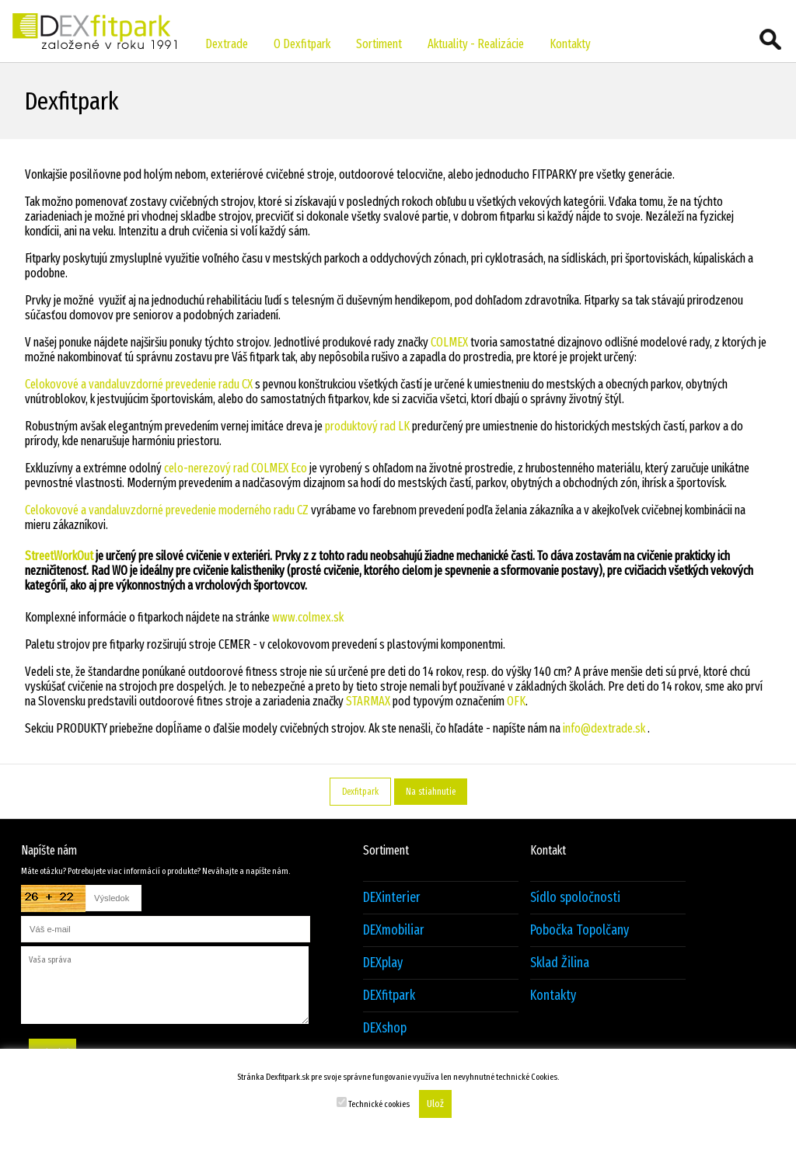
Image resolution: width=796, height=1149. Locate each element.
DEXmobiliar (393, 930)
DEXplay (383, 963)
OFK (514, 701)
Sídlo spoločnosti (575, 898)
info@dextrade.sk (604, 728)
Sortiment (379, 44)
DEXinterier (392, 898)
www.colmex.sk (308, 617)
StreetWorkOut (59, 555)
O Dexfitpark (302, 44)
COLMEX (449, 342)
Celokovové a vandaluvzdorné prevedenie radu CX (139, 384)
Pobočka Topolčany (579, 930)
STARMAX (368, 701)
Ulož (435, 1104)
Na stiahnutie (431, 791)
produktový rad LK (367, 426)
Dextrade (226, 44)
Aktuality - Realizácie (476, 44)
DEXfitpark (389, 995)
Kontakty (570, 44)
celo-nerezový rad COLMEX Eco (235, 468)
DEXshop (385, 1028)
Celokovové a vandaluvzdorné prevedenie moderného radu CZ (167, 510)
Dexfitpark (360, 791)
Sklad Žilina (559, 963)
